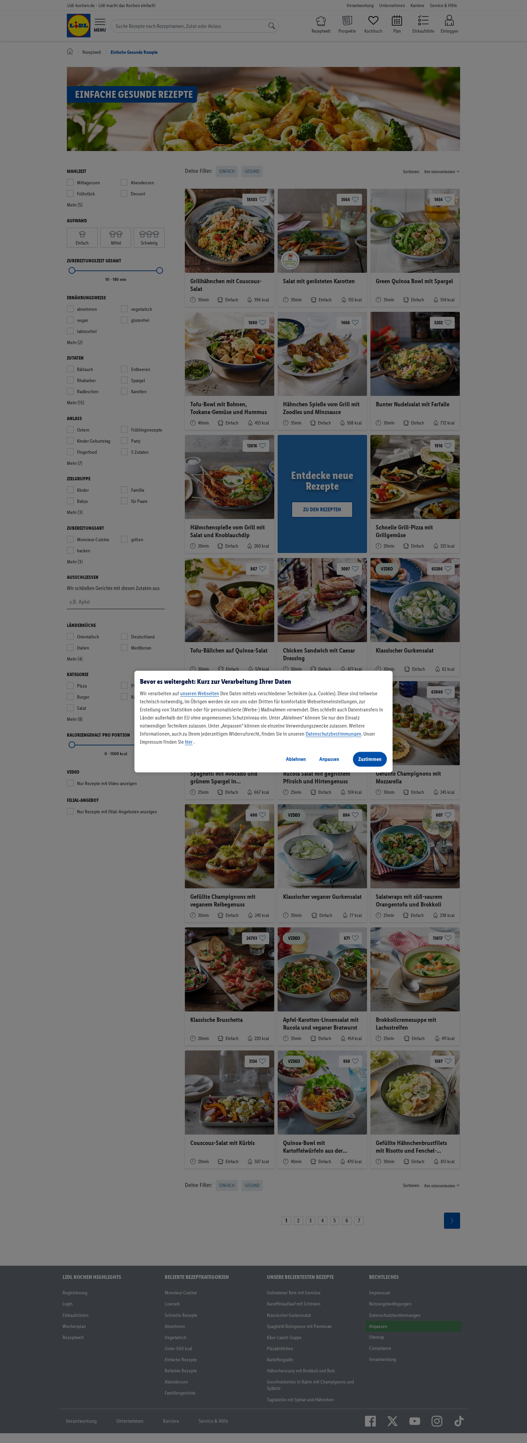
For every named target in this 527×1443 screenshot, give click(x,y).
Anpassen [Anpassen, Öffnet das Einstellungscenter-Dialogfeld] (329, 759)
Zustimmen (369, 759)
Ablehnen (296, 759)
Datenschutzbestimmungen (333, 734)
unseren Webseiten (199, 693)
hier (189, 742)
